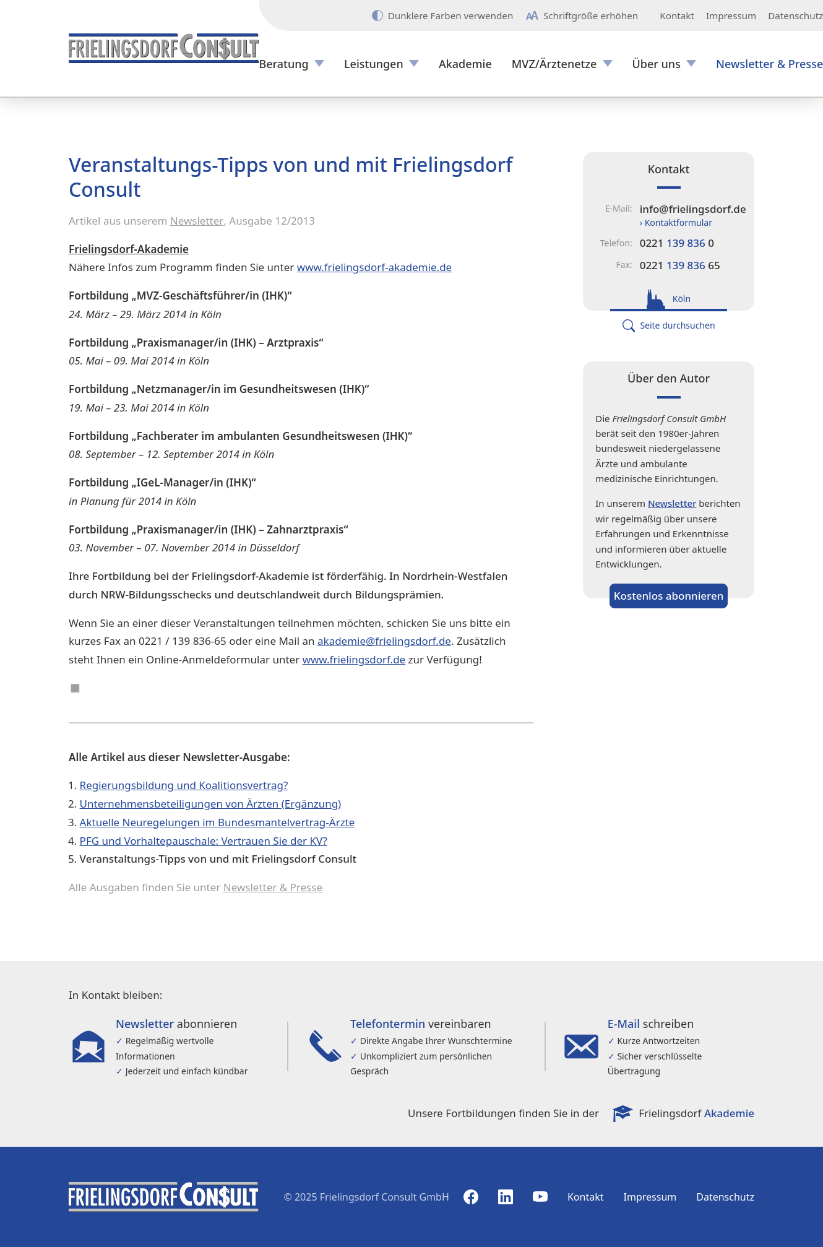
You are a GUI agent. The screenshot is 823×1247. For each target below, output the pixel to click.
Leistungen (373, 64)
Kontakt (677, 16)
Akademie (465, 64)
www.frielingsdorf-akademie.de (374, 267)
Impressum (731, 16)
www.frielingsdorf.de (354, 659)
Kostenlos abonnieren (669, 596)
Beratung (283, 64)
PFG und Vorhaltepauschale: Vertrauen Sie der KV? (203, 841)
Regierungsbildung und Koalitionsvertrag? (184, 785)
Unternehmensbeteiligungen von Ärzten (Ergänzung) (211, 803)
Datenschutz (725, 1197)
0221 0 (677, 243)
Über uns (656, 64)
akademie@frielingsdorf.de (384, 641)
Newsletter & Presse (272, 887)
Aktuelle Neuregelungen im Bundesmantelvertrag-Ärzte (217, 822)
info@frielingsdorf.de (693, 209)
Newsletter (197, 221)
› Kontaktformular (676, 222)
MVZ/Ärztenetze (554, 64)
